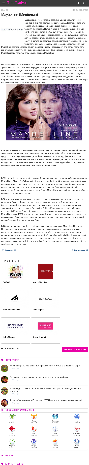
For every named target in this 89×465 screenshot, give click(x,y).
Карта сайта (74, 455)
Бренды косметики (80, 10)
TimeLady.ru (18, 3)
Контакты (55, 455)
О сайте (54, 452)
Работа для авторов (77, 452)
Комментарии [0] (80, 250)
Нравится (9, 250)
